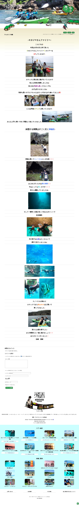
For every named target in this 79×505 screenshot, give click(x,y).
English (69, 32)
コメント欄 (7, 361)
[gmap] (53, 423)
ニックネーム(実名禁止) (8, 377)
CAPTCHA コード (8, 386)
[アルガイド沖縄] (39, 402)
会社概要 (30, 495)
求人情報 (49, 495)
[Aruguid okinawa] (9, 10)
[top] (78, 503)
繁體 (73, 32)
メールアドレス (7, 380)
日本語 (65, 32)
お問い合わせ (10, 495)
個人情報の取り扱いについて (69, 495)
